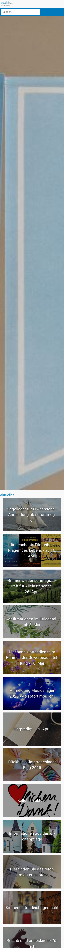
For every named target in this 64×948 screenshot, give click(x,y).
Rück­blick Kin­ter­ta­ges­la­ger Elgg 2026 (32, 764)
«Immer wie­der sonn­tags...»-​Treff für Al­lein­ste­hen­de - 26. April (32, 586)
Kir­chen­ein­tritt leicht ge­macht (32, 907)
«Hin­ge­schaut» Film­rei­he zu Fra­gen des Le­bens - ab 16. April (32, 550)
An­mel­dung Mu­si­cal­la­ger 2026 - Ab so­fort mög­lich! (32, 693)
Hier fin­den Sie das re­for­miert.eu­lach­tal (32, 871)
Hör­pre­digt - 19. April (32, 728)
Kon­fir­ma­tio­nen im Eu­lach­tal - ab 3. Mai (32, 621)
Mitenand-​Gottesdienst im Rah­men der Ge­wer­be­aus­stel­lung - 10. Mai (32, 657)
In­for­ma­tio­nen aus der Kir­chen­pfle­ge (32, 836)
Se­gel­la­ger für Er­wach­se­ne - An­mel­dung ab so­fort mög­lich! (32, 514)
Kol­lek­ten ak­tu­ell (32, 800)
